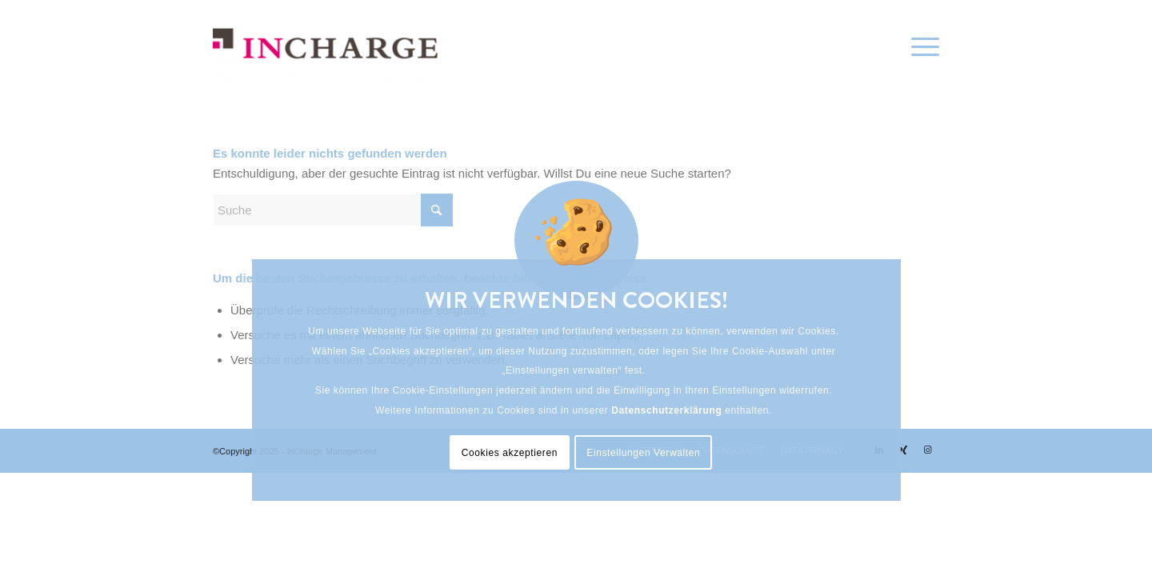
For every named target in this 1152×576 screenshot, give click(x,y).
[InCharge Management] (325, 47)
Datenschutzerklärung (666, 410)
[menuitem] (920, 47)
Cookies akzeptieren (510, 452)
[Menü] (920, 47)
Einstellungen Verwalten (643, 452)
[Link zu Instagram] (927, 450)
